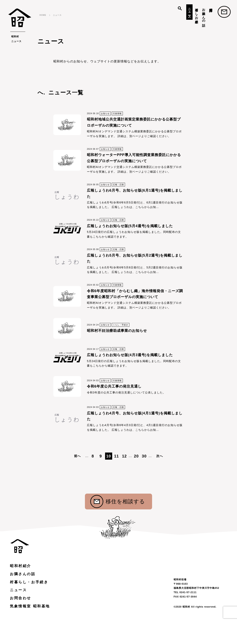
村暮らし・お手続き (196, 14)
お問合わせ (224, 12)
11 (116, 456)
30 (144, 456)
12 (124, 456)
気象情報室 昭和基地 (30, 606)
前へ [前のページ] (77, 456)
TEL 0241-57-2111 (185, 592)
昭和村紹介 (211, 6)
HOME (43, 15)
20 (136, 456)
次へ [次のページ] (159, 456)
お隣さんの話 (203, 13)
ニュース (189, 11)
